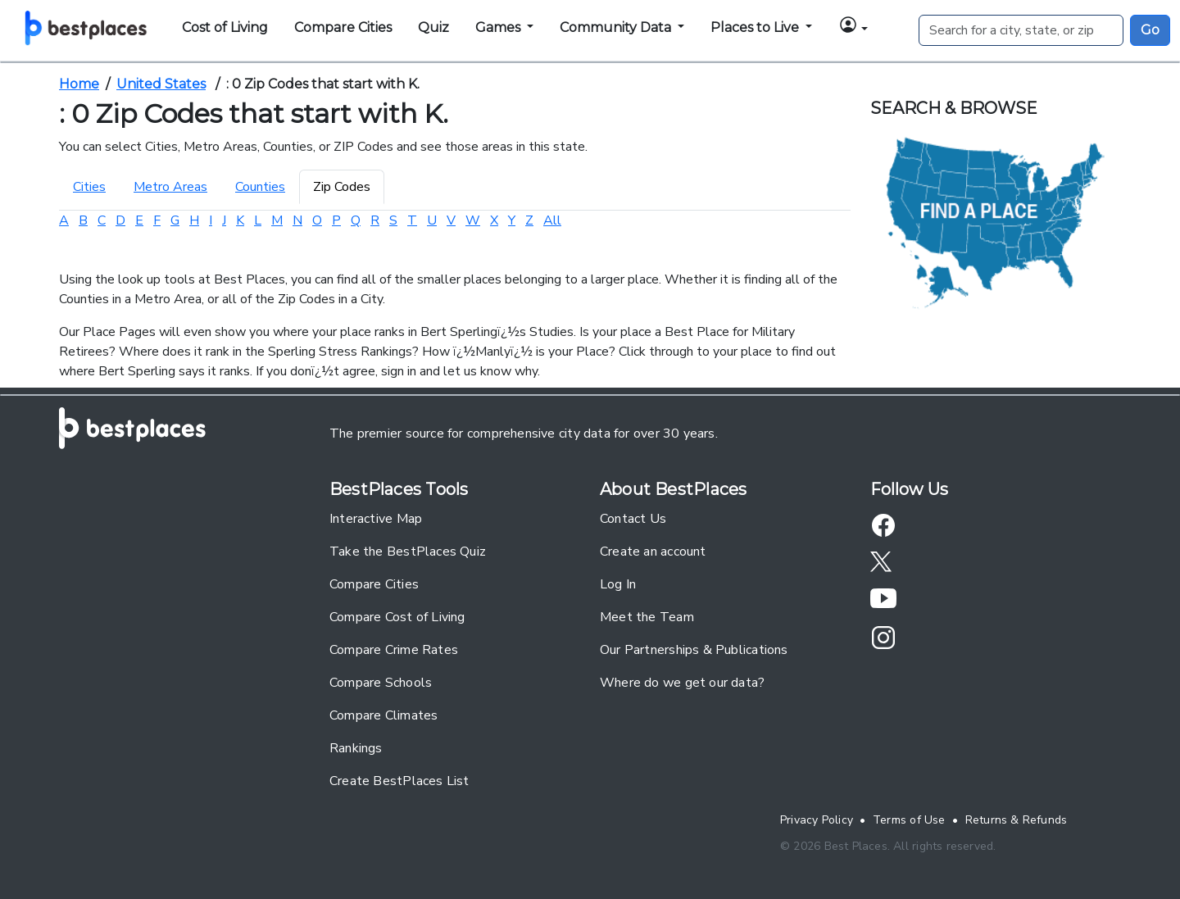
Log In (618, 584)
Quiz (433, 27)
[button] (853, 27)
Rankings (356, 748)
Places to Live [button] (756, 27)
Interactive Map (375, 519)
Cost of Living (225, 27)
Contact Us (633, 519)
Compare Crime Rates (393, 650)
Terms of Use (909, 820)
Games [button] (499, 27)
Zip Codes (341, 187)
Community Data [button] (617, 27)
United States (161, 84)
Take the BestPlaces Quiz (407, 552)
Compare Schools (380, 683)
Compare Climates (383, 715)
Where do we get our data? (682, 683)
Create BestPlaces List (399, 781)
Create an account (653, 552)
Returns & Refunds (1016, 820)
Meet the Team (647, 617)
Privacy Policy (816, 820)
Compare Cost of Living (397, 617)
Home (79, 84)
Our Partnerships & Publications (694, 650)
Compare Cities (343, 27)
